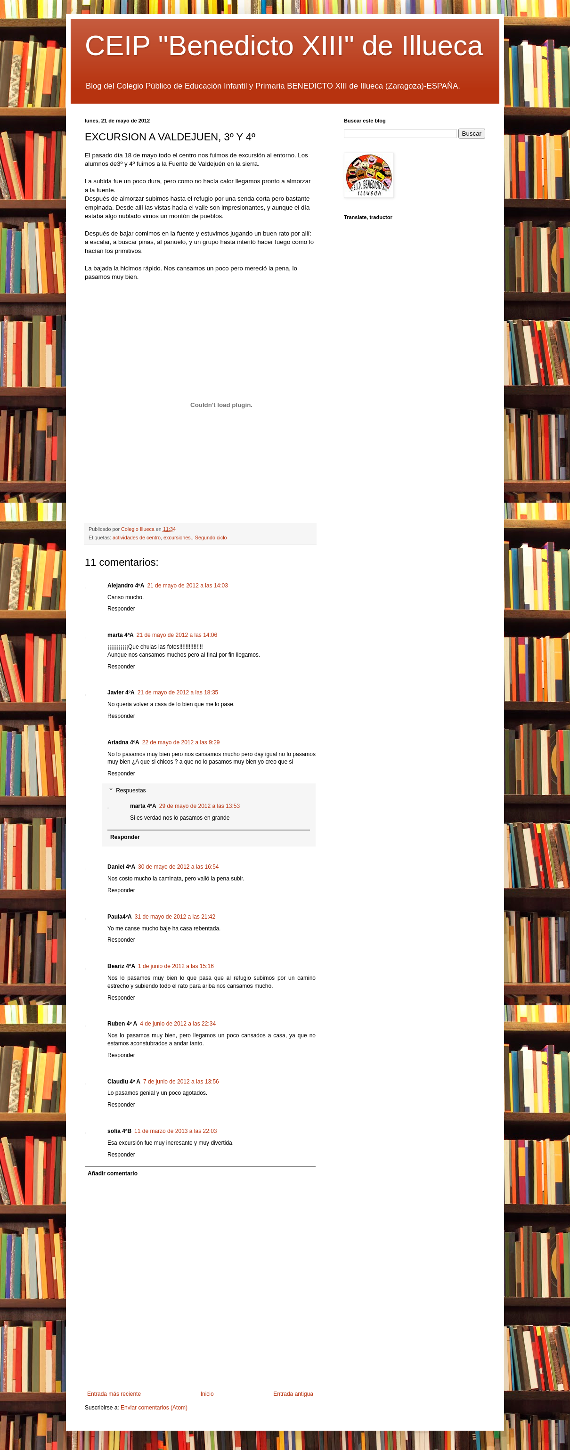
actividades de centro (137, 537)
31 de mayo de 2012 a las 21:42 (175, 916)
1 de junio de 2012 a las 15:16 (176, 966)
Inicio (207, 1394)
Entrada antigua (293, 1394)
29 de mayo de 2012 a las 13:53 (199, 806)
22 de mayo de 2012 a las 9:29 (181, 742)
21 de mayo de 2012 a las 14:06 (177, 635)
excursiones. (177, 537)
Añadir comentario (113, 1173)
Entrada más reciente (114, 1394)
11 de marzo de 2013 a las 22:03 (175, 1131)
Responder (121, 608)
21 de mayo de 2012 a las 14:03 (187, 585)
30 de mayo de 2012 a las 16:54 (178, 866)
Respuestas (131, 790)
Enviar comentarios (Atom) (154, 1407)
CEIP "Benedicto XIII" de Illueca (284, 45)
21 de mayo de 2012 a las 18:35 (178, 692)
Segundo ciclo (211, 537)
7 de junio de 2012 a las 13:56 (181, 1081)
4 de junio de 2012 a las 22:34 (178, 1023)
